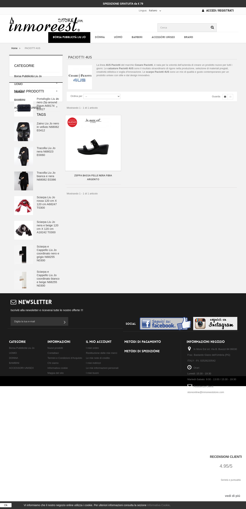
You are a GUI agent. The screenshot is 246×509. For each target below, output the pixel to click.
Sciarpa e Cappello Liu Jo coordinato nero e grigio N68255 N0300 (48, 290)
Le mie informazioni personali (102, 467)
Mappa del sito (55, 472)
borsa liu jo (17, 361)
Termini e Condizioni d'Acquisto (64, 457)
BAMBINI (137, 37)
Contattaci (53, 452)
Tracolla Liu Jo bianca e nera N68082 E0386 (46, 213)
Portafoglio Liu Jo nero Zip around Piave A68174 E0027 (48, 141)
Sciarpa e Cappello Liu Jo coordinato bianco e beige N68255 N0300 (48, 316)
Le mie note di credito (98, 457)
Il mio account (98, 440)
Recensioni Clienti (226, 456)
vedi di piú (232, 495)
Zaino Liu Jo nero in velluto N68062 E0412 (48, 164)
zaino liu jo (17, 367)
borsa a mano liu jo (22, 373)
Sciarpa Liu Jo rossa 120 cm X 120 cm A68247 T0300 (47, 240)
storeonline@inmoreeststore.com (205, 491)
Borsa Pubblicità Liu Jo (69, 37)
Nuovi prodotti (29, 129)
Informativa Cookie (158, 505)
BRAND (188, 37)
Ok (5, 505)
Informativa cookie (57, 467)
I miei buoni (92, 472)
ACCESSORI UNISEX (163, 37)
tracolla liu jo (47, 361)
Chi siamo (53, 462)
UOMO (118, 37)
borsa (32, 361)
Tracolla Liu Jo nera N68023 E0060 (46, 189)
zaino (31, 367)
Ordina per (76, 96)
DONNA (100, 37)
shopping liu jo (47, 373)
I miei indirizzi (93, 462)
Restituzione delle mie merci (101, 452)
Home (14, 48)
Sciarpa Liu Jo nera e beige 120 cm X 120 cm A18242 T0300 (47, 264)
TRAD (14, 379)
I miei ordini (92, 447)
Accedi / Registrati (218, 10)
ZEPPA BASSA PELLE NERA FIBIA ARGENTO (93, 177)
